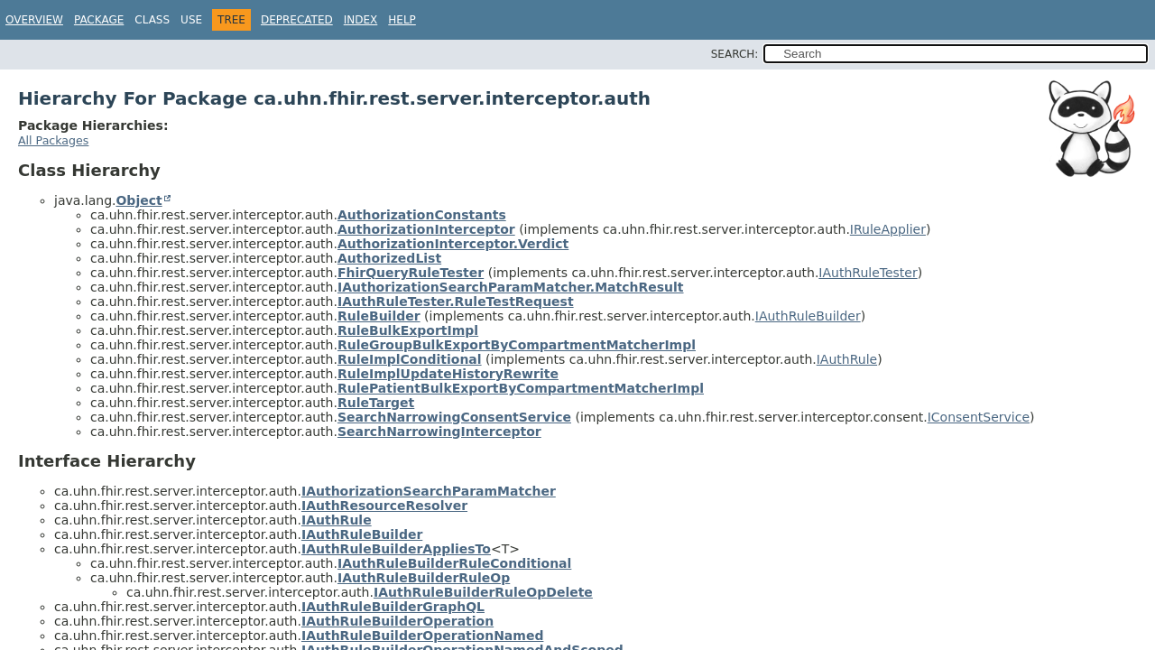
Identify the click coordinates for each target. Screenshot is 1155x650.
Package (99, 20)
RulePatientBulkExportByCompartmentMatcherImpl (520, 388)
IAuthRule (847, 359)
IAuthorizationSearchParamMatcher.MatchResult (510, 287)
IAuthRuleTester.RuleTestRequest (455, 301)
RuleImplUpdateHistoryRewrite (448, 374)
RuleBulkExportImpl (407, 330)
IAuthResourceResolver (384, 505)
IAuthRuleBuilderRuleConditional (454, 563)
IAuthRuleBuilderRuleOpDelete (483, 592)
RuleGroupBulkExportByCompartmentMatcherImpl (516, 345)
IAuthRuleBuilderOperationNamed (422, 635)
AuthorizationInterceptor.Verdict (452, 244)
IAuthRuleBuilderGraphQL (393, 606)
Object (139, 200)
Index (361, 20)
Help (402, 20)
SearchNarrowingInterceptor (439, 431)
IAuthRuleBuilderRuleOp (423, 578)
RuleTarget (375, 402)
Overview (34, 20)
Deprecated (297, 20)
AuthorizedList (389, 258)
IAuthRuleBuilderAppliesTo (396, 549)
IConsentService (979, 417)
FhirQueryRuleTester (410, 272)
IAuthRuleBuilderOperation (397, 621)
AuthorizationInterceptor (426, 229)
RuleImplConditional (409, 359)
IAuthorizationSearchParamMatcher (428, 491)
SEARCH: (735, 54)
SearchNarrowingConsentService (454, 417)
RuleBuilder (378, 316)
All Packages (53, 140)
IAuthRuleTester (867, 272)
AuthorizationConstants (421, 215)
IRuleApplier (888, 229)
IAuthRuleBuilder (808, 316)
